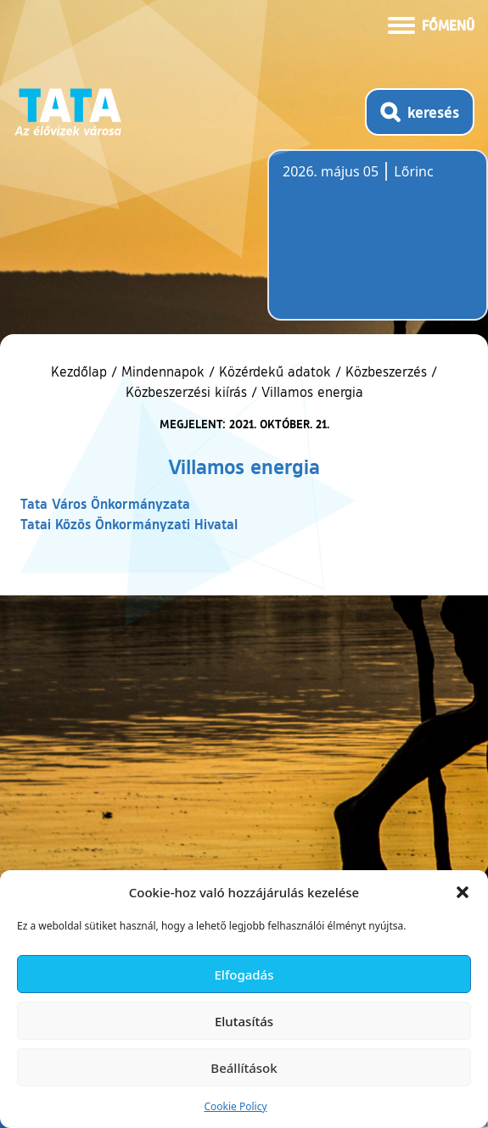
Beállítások (243, 1067)
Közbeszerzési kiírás (186, 391)
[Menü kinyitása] (431, 23)
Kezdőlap (81, 371)
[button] (462, 892)
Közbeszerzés (386, 371)
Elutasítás (244, 1021)
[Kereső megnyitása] (419, 112)
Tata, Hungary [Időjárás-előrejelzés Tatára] (378, 245)
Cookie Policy (235, 1106)
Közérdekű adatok (275, 371)
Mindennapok (163, 371)
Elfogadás (244, 974)
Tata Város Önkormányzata (105, 503)
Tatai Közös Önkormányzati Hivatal (129, 524)
